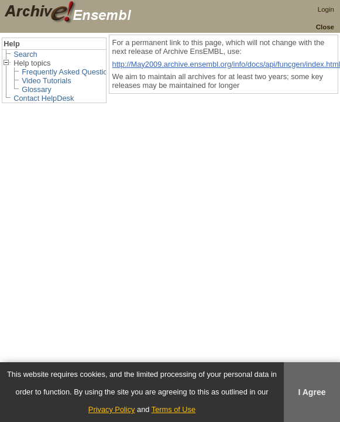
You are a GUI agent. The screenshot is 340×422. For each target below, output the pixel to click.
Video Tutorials (46, 80)
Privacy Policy (111, 409)
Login (326, 9)
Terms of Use (173, 409)
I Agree (311, 392)
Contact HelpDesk (43, 98)
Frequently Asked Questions (68, 71)
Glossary (36, 89)
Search (25, 54)
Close (325, 26)
